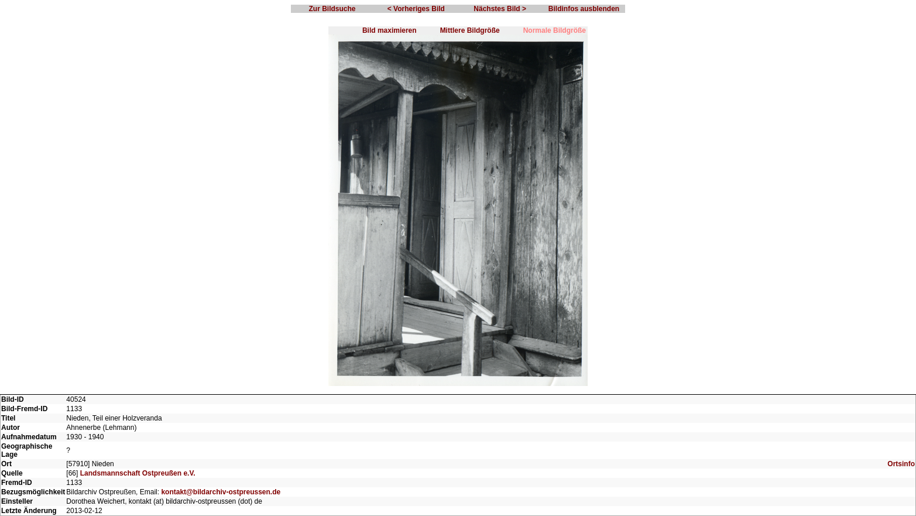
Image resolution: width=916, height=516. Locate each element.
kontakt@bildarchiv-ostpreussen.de (220, 492)
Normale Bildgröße (554, 30)
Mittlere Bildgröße (470, 30)
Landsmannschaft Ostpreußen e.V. (137, 473)
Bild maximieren (389, 30)
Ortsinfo (901, 464)
